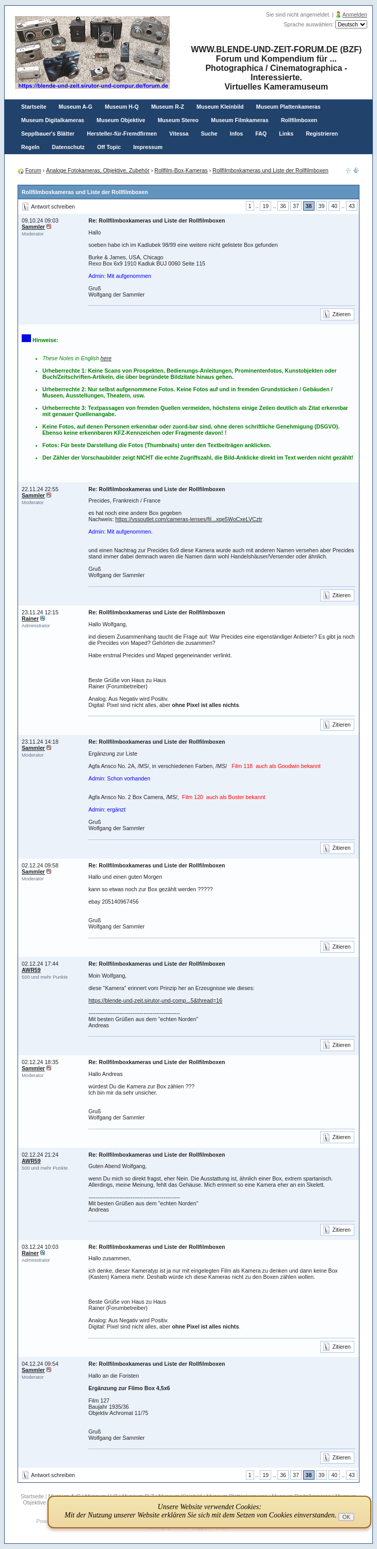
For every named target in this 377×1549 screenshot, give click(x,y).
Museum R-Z (167, 107)
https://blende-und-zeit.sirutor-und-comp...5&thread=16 (155, 1000)
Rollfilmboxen (299, 120)
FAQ (260, 133)
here (106, 358)
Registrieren (322, 133)
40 (334, 206)
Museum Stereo (178, 120)
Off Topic (109, 147)
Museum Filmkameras (240, 120)
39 (322, 206)
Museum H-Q (122, 107)
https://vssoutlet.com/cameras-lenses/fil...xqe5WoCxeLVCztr (188, 519)
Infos (236, 133)
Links (286, 133)
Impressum (148, 147)
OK (346, 1517)
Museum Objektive (121, 120)
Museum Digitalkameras (52, 120)
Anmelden (354, 14)
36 (283, 206)
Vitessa (179, 133)
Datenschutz (68, 147)
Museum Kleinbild (220, 107)
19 (265, 206)
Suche (209, 133)
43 (352, 206)
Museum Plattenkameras (288, 107)
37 (296, 206)
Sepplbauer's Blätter (47, 133)
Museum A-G (75, 107)
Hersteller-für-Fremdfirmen (122, 133)
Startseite (33, 107)
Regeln (30, 147)
